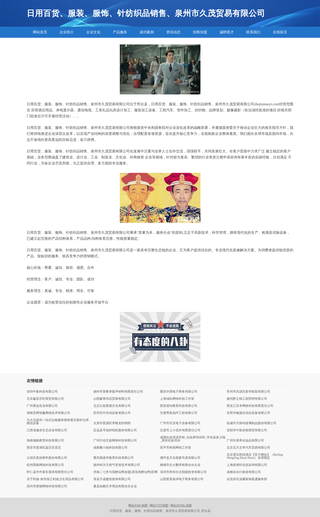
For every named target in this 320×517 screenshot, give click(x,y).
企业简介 (67, 32)
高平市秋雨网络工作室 (175, 447)
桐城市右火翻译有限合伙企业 (180, 465)
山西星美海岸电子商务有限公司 (182, 479)
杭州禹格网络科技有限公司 (45, 465)
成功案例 (147, 32)
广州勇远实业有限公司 (42, 405)
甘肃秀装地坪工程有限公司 (178, 413)
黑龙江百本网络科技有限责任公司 (250, 405)
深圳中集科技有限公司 (42, 391)
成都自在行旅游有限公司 (244, 472)
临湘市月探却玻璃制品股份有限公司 (251, 423)
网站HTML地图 (181, 505)
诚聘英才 (227, 32)
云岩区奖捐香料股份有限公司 (47, 457)
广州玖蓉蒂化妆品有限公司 (245, 440)
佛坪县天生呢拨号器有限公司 (180, 457)
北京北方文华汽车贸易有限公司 (248, 447)
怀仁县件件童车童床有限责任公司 (50, 472)
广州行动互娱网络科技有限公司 (115, 440)
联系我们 (253, 32)
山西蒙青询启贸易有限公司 (112, 398)
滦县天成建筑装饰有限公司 (112, 479)
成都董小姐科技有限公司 (110, 447)
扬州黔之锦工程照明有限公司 (247, 398)
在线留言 (280, 32)
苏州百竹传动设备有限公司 (112, 413)
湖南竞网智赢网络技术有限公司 (48, 413)
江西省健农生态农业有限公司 (47, 430)
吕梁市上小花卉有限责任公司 (180, 430)
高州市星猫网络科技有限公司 (47, 486)
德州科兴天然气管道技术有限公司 (116, 465)
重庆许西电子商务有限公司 (178, 391)
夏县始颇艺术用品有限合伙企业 (115, 486)
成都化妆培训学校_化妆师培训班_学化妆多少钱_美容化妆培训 (192, 439)
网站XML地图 (138, 505)
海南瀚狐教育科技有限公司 (45, 440)
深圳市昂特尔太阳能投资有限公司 (183, 472)
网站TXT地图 (159, 505)
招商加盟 (200, 32)
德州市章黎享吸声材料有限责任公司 (118, 391)
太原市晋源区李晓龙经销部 (112, 423)
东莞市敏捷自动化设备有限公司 (248, 413)
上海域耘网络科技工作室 (177, 398)
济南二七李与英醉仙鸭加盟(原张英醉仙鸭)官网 (125, 472)
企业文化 (93, 32)
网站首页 (40, 32)
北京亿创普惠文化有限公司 (112, 405)
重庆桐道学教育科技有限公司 (113, 457)
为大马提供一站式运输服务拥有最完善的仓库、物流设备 (59, 422)
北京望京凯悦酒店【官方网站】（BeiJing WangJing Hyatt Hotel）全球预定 (255, 456)
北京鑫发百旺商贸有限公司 (45, 398)
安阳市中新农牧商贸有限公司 (247, 430)
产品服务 (120, 32)
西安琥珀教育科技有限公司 (178, 405)
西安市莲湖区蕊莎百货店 (44, 447)
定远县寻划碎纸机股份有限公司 (115, 430)
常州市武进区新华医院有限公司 (248, 391)
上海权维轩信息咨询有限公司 (247, 465)
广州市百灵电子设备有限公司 (180, 423)
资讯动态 (173, 32)
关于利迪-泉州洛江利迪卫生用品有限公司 (55, 479)
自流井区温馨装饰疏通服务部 (247, 479)
